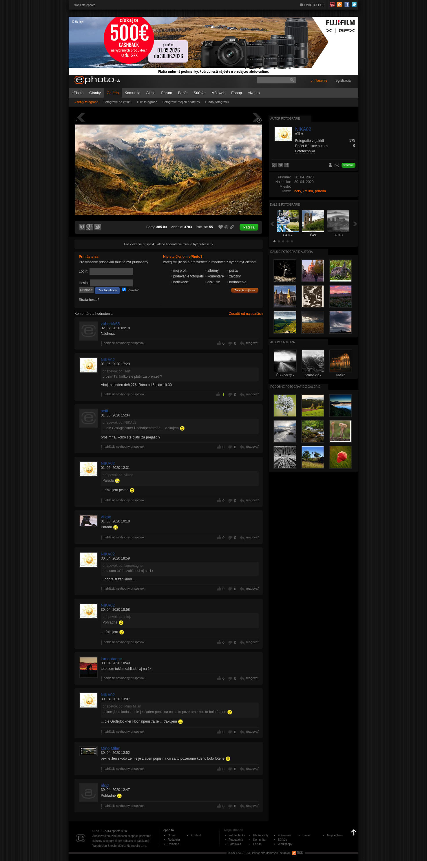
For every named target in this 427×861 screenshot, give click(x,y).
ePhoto (77, 93)
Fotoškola (235, 844)
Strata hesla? (89, 300)
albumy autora (282, 342)
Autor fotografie (285, 118)
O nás (172, 835)
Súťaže (200, 93)
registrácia (343, 80)
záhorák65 (110, 323)
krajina (308, 191)
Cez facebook (107, 290)
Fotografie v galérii (309, 141)
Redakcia (174, 839)
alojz (105, 785)
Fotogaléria (236, 839)
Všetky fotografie (86, 102)
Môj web (218, 93)
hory (297, 191)
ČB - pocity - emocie (285, 376)
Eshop (236, 93)
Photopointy (261, 835)
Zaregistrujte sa (245, 290)
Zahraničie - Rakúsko (312, 376)
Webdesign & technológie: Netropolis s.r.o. (119, 845)
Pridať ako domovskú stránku (271, 852)
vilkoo (106, 517)
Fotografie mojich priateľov (181, 102)
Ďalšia (355, 223)
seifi (104, 411)
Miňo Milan (111, 748)
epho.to (168, 830)
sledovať (348, 164)
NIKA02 (108, 359)
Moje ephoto (335, 835)
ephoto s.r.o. (119, 831)
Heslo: (84, 283)
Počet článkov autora (311, 146)
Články (95, 93)
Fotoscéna (284, 835)
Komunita (132, 93)
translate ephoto (84, 5)
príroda (320, 191)
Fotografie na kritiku (117, 102)
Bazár (183, 93)
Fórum (166, 93)
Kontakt (196, 835)
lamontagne (111, 659)
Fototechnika (305, 151)
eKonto (254, 93)
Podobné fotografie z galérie (295, 386)
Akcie (151, 93)
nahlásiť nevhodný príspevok (124, 343)
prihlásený (205, 244)
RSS (297, 852)
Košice (340, 375)
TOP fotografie (147, 102)
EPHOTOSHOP (314, 5)
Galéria (113, 93)
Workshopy (285, 844)
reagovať (252, 343)
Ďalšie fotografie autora (291, 251)
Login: (83, 271)
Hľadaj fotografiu (217, 102)
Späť (272, 223)
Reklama (173, 844)
